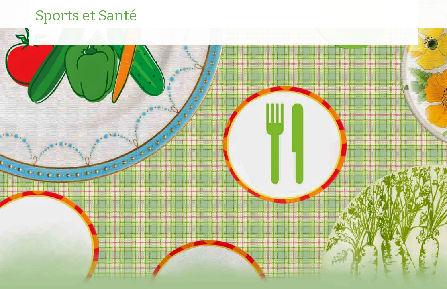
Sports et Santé (86, 16)
